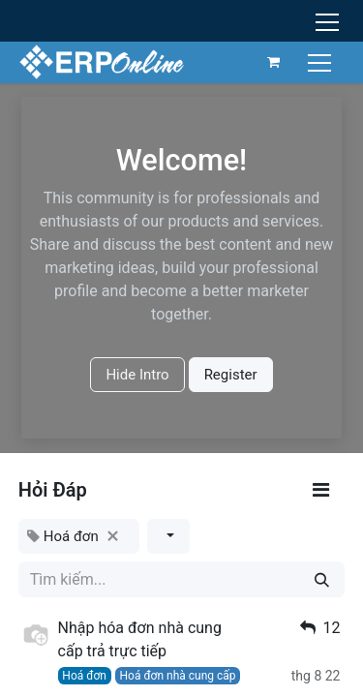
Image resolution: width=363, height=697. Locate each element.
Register (230, 374)
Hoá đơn (84, 675)
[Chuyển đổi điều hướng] (322, 61)
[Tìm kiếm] (322, 579)
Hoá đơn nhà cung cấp (177, 675)
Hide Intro (137, 374)
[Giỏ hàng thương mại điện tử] (274, 62)
